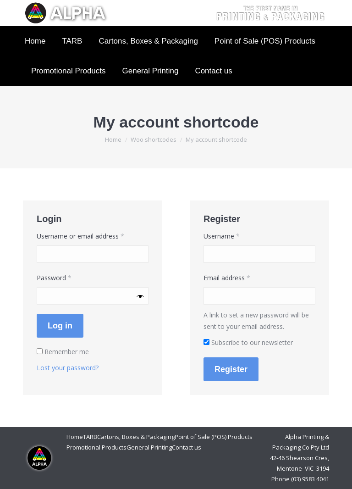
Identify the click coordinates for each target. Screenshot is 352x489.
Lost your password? (68, 367)
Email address (240, 277)
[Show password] (140, 296)
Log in (60, 325)
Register (231, 369)
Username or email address (92, 235)
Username (234, 235)
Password (67, 277)
